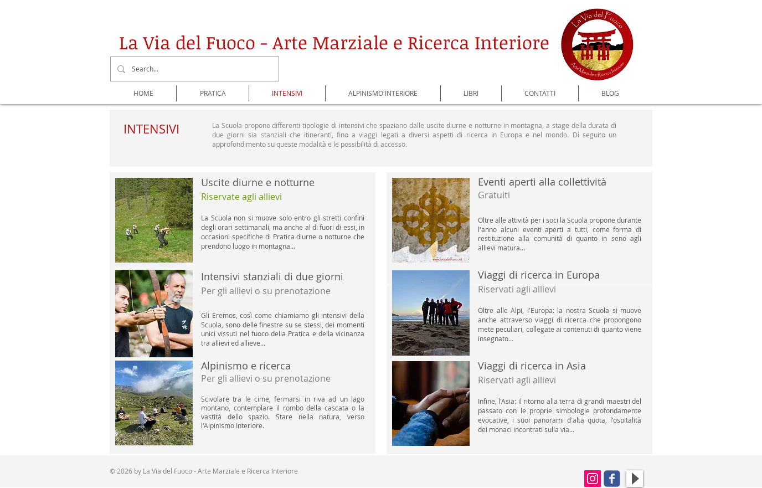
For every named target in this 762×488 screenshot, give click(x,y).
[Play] (634, 478)
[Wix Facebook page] (612, 478)
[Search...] (193, 69)
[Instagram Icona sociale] (592, 478)
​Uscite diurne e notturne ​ (258, 189)
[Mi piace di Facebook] (551, 480)
